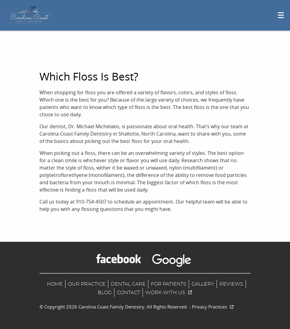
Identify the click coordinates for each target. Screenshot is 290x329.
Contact (128, 292)
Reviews (231, 284)
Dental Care (128, 284)
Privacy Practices (213, 307)
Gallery (202, 284)
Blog (105, 292)
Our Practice (87, 284)
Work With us (168, 292)
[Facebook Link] (119, 258)
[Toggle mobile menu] (281, 15)
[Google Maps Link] (172, 260)
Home (55, 284)
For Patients (168, 284)
